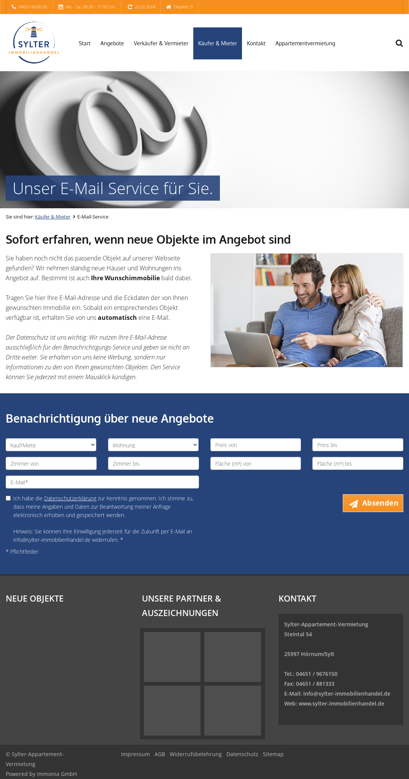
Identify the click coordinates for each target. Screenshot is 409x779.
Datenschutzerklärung (70, 498)
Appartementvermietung (305, 43)
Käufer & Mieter (217, 43)
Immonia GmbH (57, 773)
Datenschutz (242, 754)
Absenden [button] (380, 503)
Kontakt (256, 43)
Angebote (112, 43)
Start (85, 43)
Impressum (135, 754)
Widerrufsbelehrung (196, 754)
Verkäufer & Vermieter (161, 43)
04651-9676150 (32, 7)
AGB (159, 754)
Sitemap (273, 754)
